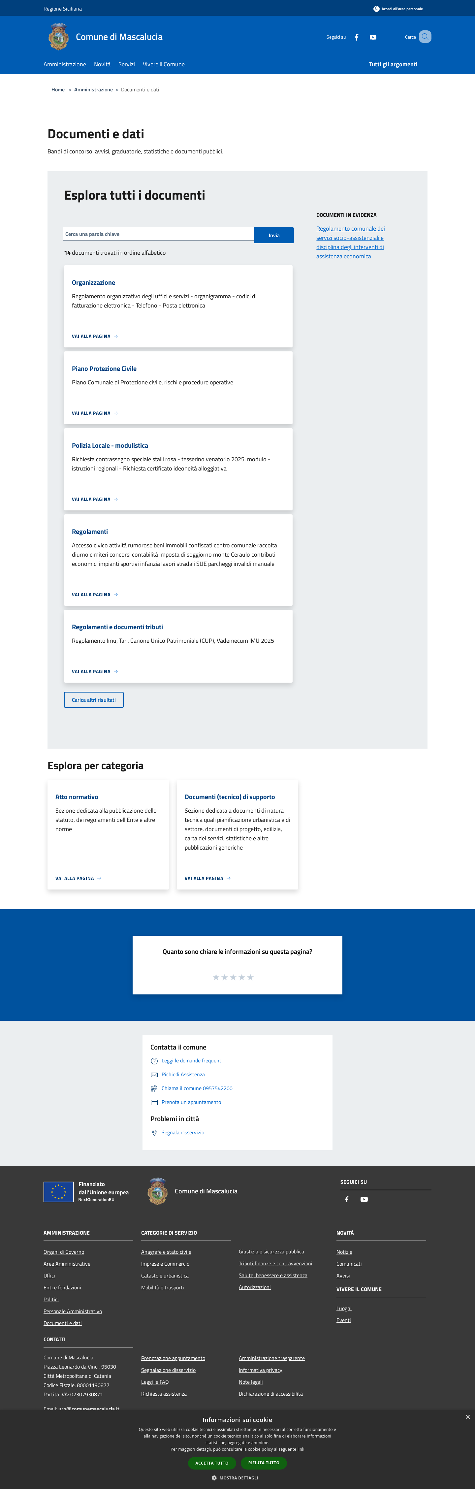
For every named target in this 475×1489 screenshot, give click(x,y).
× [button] (467, 1417)
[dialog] (237, 1449)
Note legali (251, 1382)
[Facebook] (348, 36)
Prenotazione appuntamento (173, 1358)
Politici (51, 1299)
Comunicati (349, 1264)
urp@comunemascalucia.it (88, 1409)
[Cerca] (423, 37)
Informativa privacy (260, 1370)
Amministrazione (93, 89)
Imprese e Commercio (165, 1264)
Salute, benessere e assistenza (273, 1275)
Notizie (344, 1252)
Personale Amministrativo (73, 1311)
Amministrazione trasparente (272, 1358)
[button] (237, 1477)
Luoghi (344, 1308)
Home (58, 89)
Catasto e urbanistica (165, 1275)
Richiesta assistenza (164, 1394)
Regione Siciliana (63, 9)
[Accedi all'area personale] (398, 8)
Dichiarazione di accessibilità (271, 1394)
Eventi (343, 1320)
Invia (274, 235)
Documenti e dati (63, 1323)
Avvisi (343, 1275)
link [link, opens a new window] (301, 1449)
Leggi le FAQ (155, 1382)
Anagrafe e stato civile (166, 1252)
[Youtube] (364, 36)
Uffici (49, 1275)
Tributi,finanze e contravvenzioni (275, 1263)
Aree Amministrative (67, 1264)
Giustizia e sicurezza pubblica (271, 1251)
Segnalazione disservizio (168, 1370)
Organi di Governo (64, 1252)
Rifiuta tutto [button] (264, 1463)
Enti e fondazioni (62, 1287)
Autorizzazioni (255, 1287)
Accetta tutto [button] (212, 1463)
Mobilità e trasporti (162, 1287)
